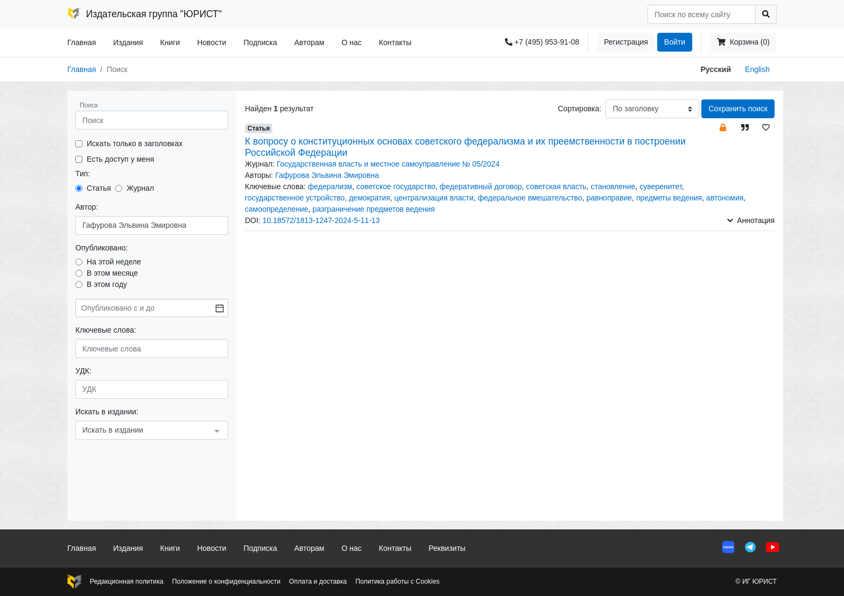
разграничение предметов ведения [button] (373, 209)
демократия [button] (369, 197)
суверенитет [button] (660, 186)
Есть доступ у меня (120, 159)
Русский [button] (716, 69)
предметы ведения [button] (669, 197)
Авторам (309, 42)
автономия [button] (725, 197)
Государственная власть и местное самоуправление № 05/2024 (388, 164)
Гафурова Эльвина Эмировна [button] (327, 175)
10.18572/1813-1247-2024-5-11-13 (321, 220)
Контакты (395, 42)
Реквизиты (447, 548)
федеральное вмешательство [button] (529, 197)
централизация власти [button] (434, 197)
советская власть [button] (556, 186)
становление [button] (612, 186)
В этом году (107, 284)
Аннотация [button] (751, 220)
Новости (211, 42)
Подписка (260, 42)
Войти (674, 42)
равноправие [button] (609, 197)
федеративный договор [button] (481, 186)
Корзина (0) (743, 42)
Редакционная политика (127, 581)
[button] (723, 127)
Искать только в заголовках (134, 143)
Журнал (140, 188)
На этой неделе (114, 261)
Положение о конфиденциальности (226, 581)
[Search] (702, 14)
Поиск (89, 105)
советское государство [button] (395, 186)
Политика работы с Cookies (397, 581)
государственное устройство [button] (294, 197)
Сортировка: (579, 108)
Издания (128, 42)
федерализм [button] (330, 186)
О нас (351, 42)
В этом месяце (112, 273)
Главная (81, 42)
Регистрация (626, 42)
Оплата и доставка (318, 581)
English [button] (757, 69)
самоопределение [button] (276, 209)
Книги (170, 42)
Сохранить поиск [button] (738, 108)
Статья (99, 188)
